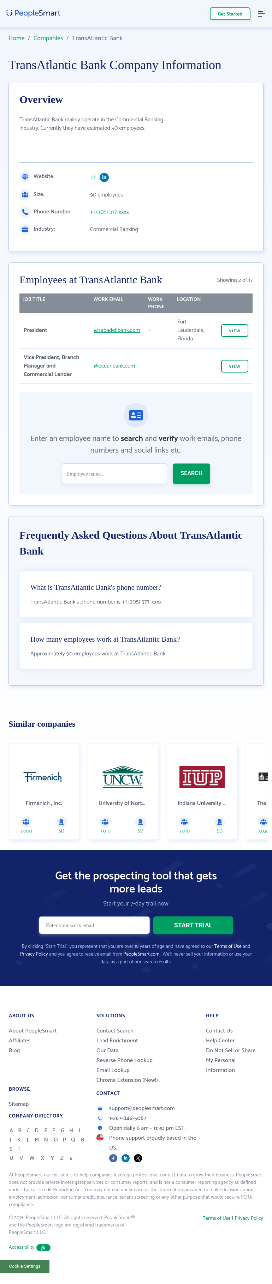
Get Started (230, 14)
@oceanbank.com (114, 366)
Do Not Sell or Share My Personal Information (230, 1060)
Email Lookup (113, 1070)
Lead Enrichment (117, 1041)
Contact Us (219, 1031)
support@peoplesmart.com (135, 1108)
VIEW (235, 331)
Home (16, 38)
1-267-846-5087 (121, 1118)
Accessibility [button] (30, 1247)
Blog (14, 1050)
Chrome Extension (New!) (127, 1080)
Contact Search (115, 1031)
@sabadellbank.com (117, 330)
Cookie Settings (25, 1266)
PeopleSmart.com (141, 954)
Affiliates (19, 1041)
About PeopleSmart (33, 1031)
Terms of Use (227, 947)
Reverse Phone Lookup (124, 1060)
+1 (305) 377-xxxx (109, 212)
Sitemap (19, 1104)
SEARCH (191, 473)
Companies (48, 38)
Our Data (107, 1050)
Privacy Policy (34, 954)
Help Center (220, 1041)
